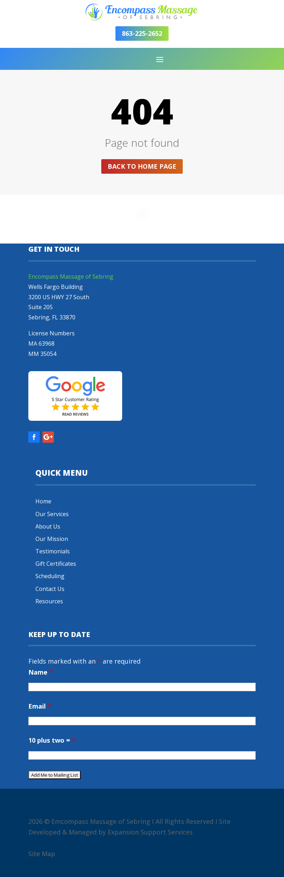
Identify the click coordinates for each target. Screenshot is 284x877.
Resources (49, 601)
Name (40, 672)
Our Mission (51, 539)
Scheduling (49, 576)
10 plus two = (51, 740)
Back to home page (142, 166)
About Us (47, 526)
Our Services (52, 514)
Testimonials (52, 551)
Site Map (41, 853)
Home (43, 501)
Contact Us (49, 589)
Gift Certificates (55, 564)
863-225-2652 (142, 33)
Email (39, 706)
